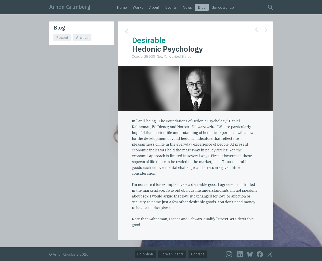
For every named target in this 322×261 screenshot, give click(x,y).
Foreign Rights (172, 254)
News (187, 7)
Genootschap (223, 7)
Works (138, 7)
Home (122, 7)
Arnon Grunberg (69, 6)
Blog (202, 7)
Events (171, 7)
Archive (82, 37)
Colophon (145, 254)
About (154, 7)
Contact (197, 254)
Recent (62, 37)
